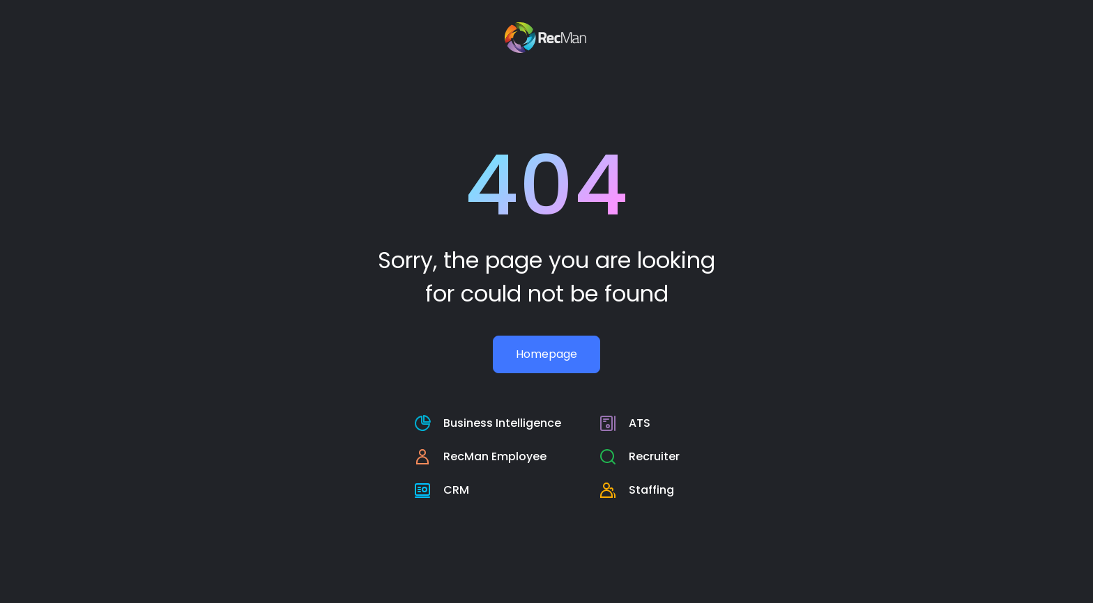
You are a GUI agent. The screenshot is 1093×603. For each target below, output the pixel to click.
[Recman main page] (547, 37)
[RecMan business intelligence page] (487, 423)
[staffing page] (639, 490)
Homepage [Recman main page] (546, 354)
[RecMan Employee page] (487, 456)
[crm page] (487, 490)
